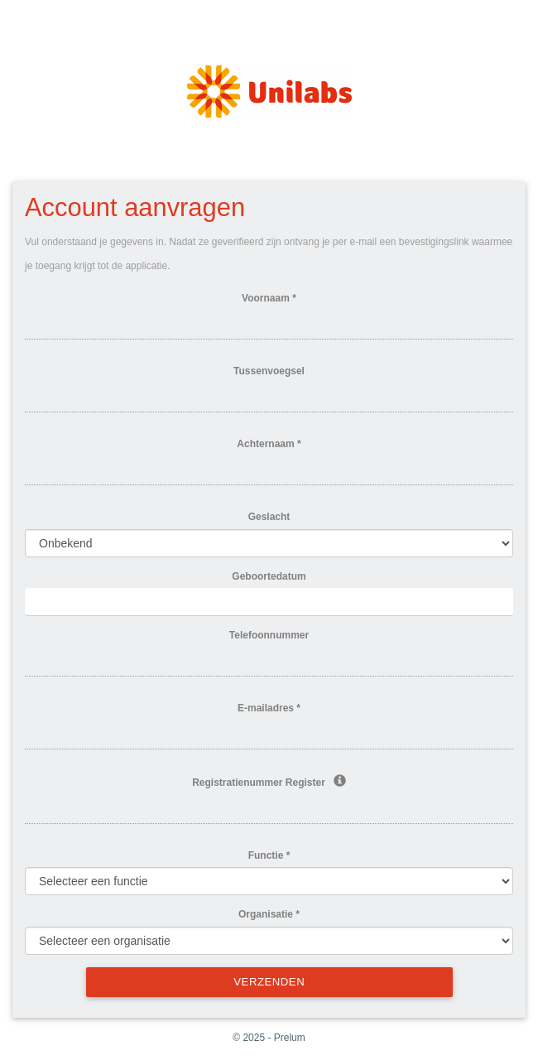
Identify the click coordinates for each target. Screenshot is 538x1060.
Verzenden (269, 982)
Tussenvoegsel (269, 371)
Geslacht (269, 517)
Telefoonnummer (269, 635)
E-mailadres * (269, 708)
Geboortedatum (268, 576)
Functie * (269, 855)
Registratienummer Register (269, 781)
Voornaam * (269, 298)
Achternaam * (268, 444)
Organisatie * (269, 914)
